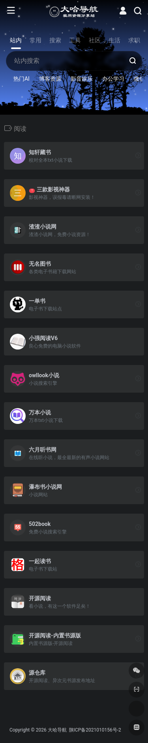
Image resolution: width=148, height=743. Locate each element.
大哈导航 (57, 730)
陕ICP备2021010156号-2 (94, 730)
